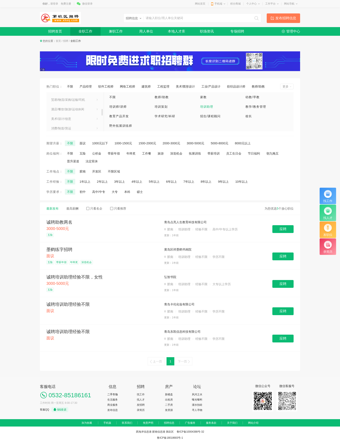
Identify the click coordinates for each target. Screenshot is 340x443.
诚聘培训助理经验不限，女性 (74, 277)
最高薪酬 (72, 208)
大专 (115, 192)
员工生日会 (233, 153)
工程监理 (163, 86)
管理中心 (293, 31)
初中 (83, 192)
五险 (83, 153)
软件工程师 (105, 86)
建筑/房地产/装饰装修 (65, 97)
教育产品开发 (119, 116)
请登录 (54, 3)
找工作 (141, 394)
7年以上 (188, 181)
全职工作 (85, 31)
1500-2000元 (147, 143)
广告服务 (190, 422)
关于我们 (232, 422)
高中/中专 (98, 192)
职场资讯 (207, 31)
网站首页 (200, 3)
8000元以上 (243, 143)
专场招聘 (237, 31)
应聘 (283, 229)
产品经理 (86, 86)
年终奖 (131, 153)
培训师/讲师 (118, 106)
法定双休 (92, 161)
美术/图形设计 (185, 86)
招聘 (65, 40)
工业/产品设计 (211, 86)
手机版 (107, 422)
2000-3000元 (171, 143)
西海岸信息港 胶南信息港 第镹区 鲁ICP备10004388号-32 (170, 431)
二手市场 (112, 394)
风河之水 (197, 394)
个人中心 (251, 3)
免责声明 (148, 422)
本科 (127, 192)
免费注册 (66, 3)
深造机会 (176, 153)
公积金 (96, 153)
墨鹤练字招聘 (59, 249)
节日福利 (254, 153)
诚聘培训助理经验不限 (68, 304)
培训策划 (161, 106)
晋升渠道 (73, 161)
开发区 (96, 171)
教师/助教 (258, 86)
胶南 (83, 171)
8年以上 (206, 181)
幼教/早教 (252, 97)
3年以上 (119, 181)
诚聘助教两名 (59, 222)
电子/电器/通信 (61, 116)
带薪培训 (214, 153)
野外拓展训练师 (120, 125)
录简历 (141, 410)
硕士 (140, 192)
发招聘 (141, 404)
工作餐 (146, 153)
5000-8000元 (219, 143)
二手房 (169, 404)
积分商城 (235, 3)
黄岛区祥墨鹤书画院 (177, 249)
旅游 (161, 153)
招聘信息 (169, 422)
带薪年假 (114, 153)
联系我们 (127, 422)
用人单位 (146, 31)
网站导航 (289, 3)
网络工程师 (127, 86)
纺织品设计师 (236, 86)
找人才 (141, 399)
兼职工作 (116, 31)
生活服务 (112, 399)
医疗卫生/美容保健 (63, 106)
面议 (83, 143)
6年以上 (171, 181)
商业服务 (112, 404)
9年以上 (223, 181)
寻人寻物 (197, 410)
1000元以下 (100, 143)
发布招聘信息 (285, 18)
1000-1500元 (123, 143)
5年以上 (154, 181)
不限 (70, 86)
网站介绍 (253, 422)
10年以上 (241, 181)
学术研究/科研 (165, 116)
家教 (203, 97)
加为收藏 (87, 422)
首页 (58, 40)
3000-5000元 (195, 143)
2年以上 (102, 181)
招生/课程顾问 (210, 116)
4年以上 (136, 181)
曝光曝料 (197, 399)
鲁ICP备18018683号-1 (170, 437)
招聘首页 (55, 31)
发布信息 (112, 410)
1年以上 (85, 181)
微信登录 (87, 3)
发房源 (169, 410)
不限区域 (114, 171)
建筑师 (146, 86)
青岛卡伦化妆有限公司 (179, 304)
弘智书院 (170, 277)
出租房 (169, 399)
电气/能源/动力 (61, 125)
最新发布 (52, 208)
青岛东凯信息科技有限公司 (182, 331)
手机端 (218, 3)
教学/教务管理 (255, 106)
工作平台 (270, 3)
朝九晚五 (272, 153)
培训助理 (206, 106)
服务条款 (211, 422)
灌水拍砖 (197, 404)
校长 (248, 116)
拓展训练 (195, 153)
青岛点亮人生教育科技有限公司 (185, 222)
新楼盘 (169, 394)
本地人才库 (176, 31)
